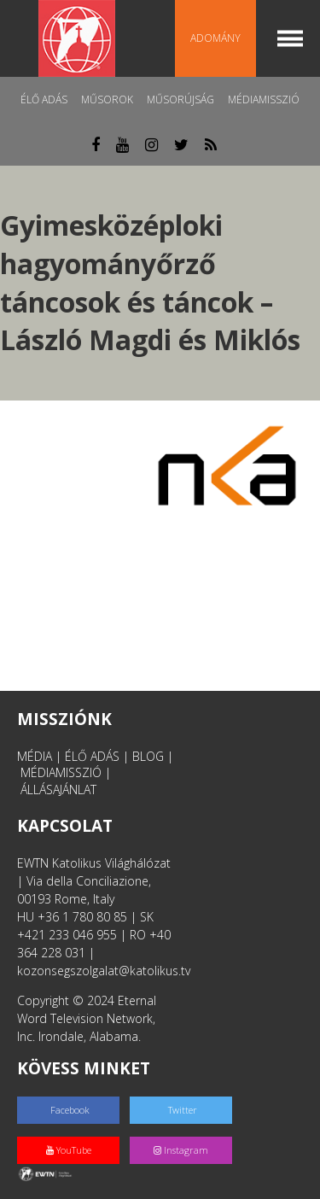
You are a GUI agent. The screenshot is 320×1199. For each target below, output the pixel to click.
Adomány (215, 38)
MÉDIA (34, 756)
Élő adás (43, 99)
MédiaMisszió (264, 99)
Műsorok (107, 99)
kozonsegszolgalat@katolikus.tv (103, 970)
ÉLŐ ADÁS (92, 756)
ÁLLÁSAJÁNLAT (58, 789)
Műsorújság (180, 99)
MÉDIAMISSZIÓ (61, 772)
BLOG (148, 756)
